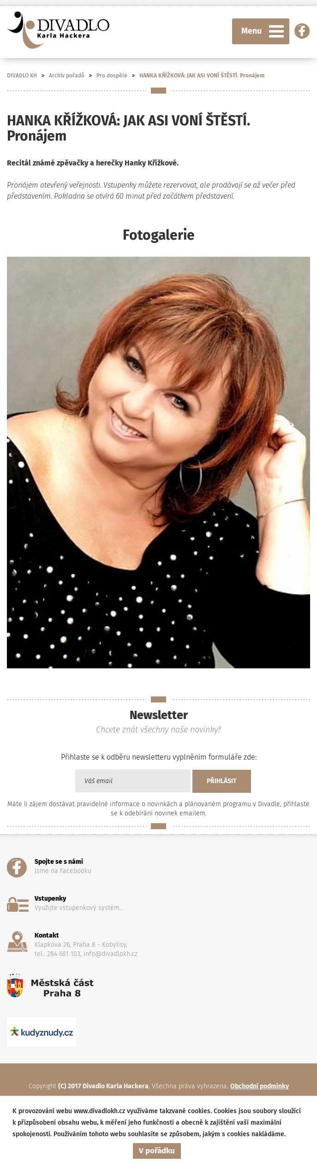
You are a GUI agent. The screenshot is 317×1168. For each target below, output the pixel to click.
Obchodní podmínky (259, 1086)
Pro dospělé (111, 75)
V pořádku (157, 1151)
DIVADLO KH (22, 75)
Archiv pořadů (66, 75)
